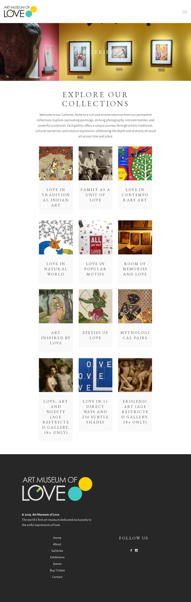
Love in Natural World (56, 269)
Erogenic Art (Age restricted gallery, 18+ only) (135, 412)
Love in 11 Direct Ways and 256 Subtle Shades (95, 412)
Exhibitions (57, 557)
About (57, 544)
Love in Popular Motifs (95, 269)
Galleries (57, 550)
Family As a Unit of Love (95, 194)
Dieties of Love (95, 335)
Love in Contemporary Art (135, 194)
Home (57, 537)
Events (57, 563)
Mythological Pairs (135, 335)
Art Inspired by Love (56, 337)
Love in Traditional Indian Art (56, 197)
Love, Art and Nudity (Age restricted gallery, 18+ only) (56, 417)
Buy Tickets (57, 570)
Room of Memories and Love (135, 269)
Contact (57, 577)
